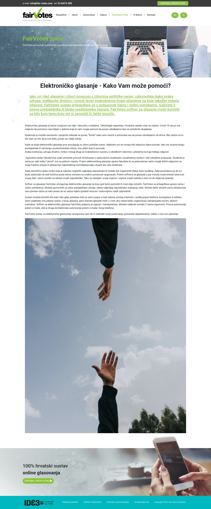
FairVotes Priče (120, 14)
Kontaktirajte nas (141, 502)
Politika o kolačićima (92, 502)
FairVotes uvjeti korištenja (118, 502)
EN (175, 15)
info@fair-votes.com (41, 3)
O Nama (137, 14)
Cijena (103, 14)
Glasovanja (89, 14)
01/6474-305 (65, 3)
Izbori (75, 14)
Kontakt (151, 14)
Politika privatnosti (70, 502)
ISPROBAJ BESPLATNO (172, 3)
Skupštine (61, 14)
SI (184, 15)
